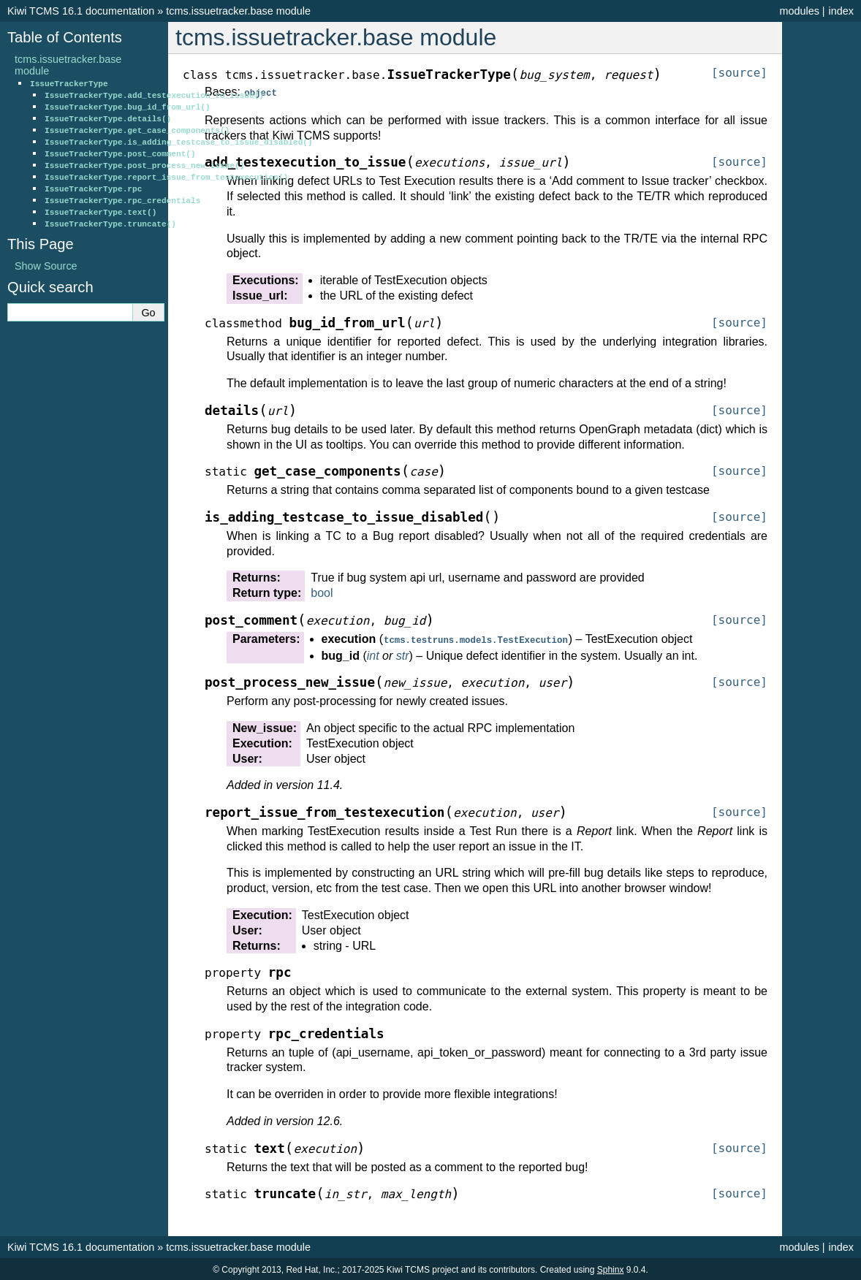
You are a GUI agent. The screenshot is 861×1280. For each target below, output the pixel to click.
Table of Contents (64, 37)
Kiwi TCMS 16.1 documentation (80, 11)
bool (322, 592)
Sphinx (610, 1268)
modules (799, 11)
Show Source (46, 266)
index (841, 11)
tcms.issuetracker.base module (238, 11)
